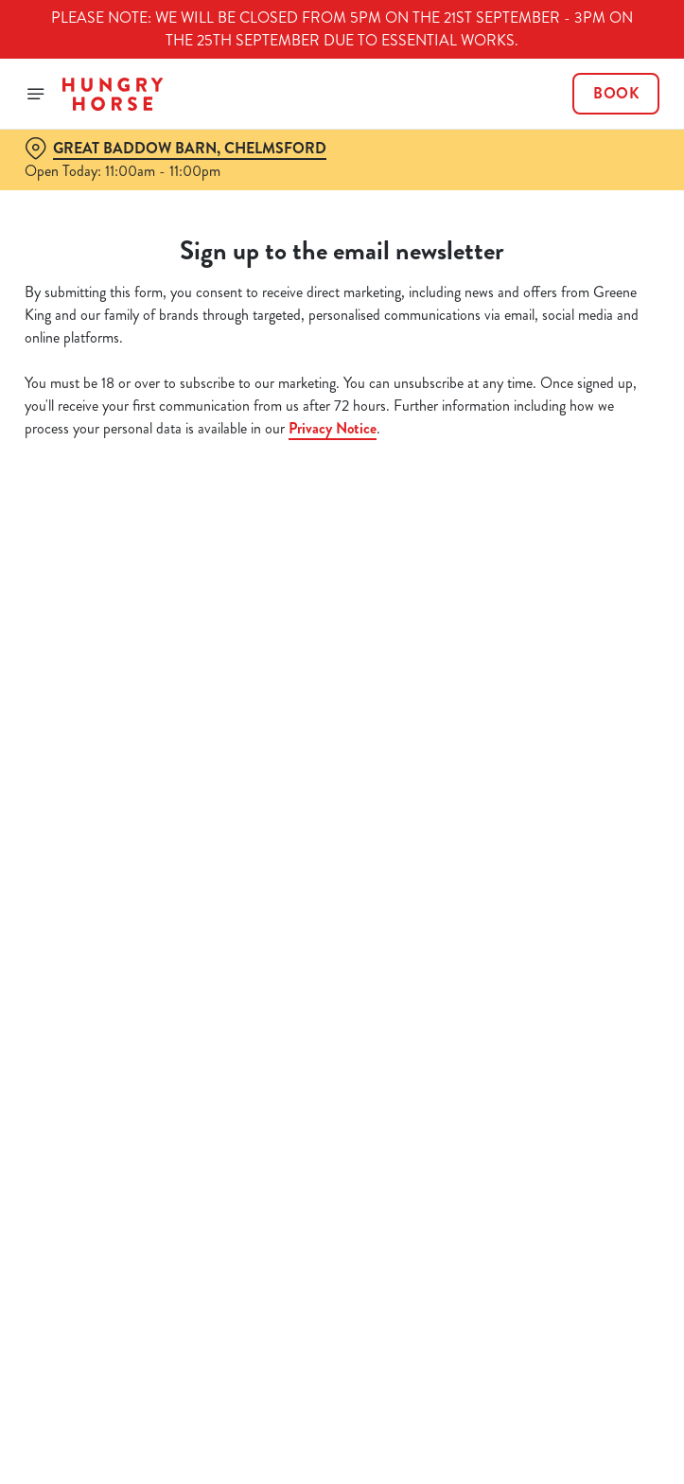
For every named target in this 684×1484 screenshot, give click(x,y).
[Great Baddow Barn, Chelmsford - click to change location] (175, 148)
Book (615, 94)
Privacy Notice (333, 428)
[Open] (36, 93)
